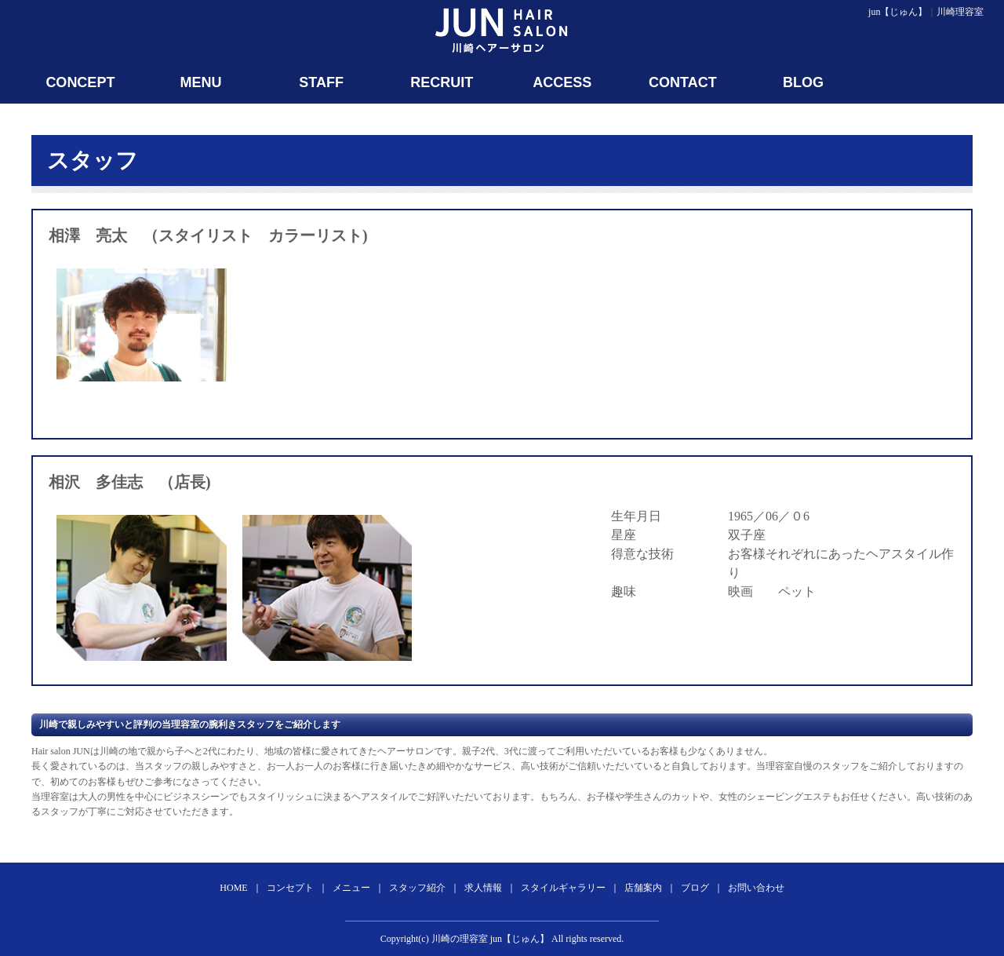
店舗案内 (643, 887)
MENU (200, 82)
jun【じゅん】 (897, 11)
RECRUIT (441, 82)
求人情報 (483, 887)
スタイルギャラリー (563, 887)
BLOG (803, 82)
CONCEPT (80, 82)
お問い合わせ (756, 887)
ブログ (695, 887)
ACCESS (562, 82)
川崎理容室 (960, 11)
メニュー (351, 887)
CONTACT (683, 82)
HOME (233, 887)
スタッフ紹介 (417, 887)
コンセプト (290, 887)
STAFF (321, 82)
